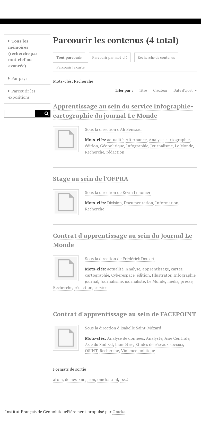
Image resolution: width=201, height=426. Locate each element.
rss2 (124, 379)
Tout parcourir (69, 57)
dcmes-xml (75, 379)
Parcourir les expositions (21, 94)
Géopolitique (112, 146)
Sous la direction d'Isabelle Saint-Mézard (123, 328)
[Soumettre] (46, 113)
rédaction (115, 152)
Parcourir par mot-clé (109, 57)
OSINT (91, 350)
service (100, 287)
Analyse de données (125, 338)
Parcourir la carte (70, 67)
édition (91, 146)
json (91, 379)
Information (166, 203)
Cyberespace (123, 275)
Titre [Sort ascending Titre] (143, 90)
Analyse (156, 139)
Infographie (137, 146)
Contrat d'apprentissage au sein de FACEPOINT (124, 314)
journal (91, 281)
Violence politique (138, 350)
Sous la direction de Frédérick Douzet (119, 258)
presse (186, 281)
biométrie (124, 344)
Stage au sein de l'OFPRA (90, 178)
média (172, 281)
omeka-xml (107, 379)
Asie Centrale (176, 338)
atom (58, 379)
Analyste (154, 338)
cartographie (177, 139)
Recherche (94, 152)
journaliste (135, 281)
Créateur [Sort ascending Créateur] (160, 90)
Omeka (118, 411)
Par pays (19, 78)
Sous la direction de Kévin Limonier (118, 192)
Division (114, 203)
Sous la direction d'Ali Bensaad (113, 129)
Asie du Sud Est (99, 344)
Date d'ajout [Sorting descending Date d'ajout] (185, 90)
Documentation (138, 203)
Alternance (136, 139)
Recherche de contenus (156, 57)
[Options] (39, 113)
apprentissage (155, 269)
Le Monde (184, 146)
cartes (176, 269)
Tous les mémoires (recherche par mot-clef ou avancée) (22, 53)
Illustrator (161, 275)
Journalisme (161, 146)
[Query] (27, 113)
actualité (115, 139)
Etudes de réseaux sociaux (159, 344)
